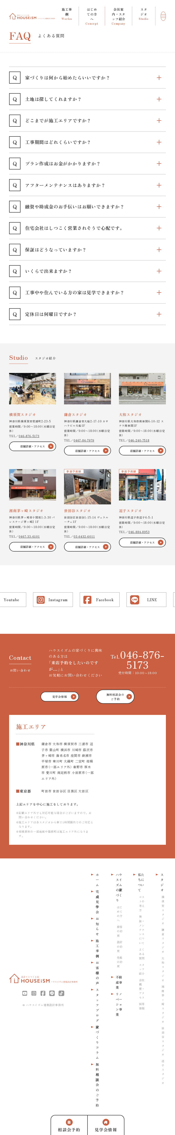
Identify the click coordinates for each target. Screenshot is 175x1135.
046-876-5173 (29, 436)
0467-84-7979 (84, 440)
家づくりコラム (97, 1042)
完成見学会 (97, 901)
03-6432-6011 (84, 536)
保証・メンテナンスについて (141, 929)
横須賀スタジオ (163, 910)
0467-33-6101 (29, 536)
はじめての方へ (119, 913)
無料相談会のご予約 (97, 1084)
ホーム (97, 879)
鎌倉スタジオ (163, 940)
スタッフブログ (97, 1004)
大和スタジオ (163, 969)
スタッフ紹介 (141, 969)
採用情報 (141, 1006)
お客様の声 (97, 972)
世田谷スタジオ (163, 1041)
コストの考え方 (141, 903)
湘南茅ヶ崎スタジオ (163, 1003)
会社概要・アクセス (141, 988)
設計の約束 (119, 946)
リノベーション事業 (119, 1004)
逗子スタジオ (163, 1072)
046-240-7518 (139, 440)
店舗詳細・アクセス (32, 446)
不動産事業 (119, 982)
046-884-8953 (139, 532)
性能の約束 (119, 961)
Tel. (138, 659)
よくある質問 (141, 953)
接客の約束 (119, 931)
